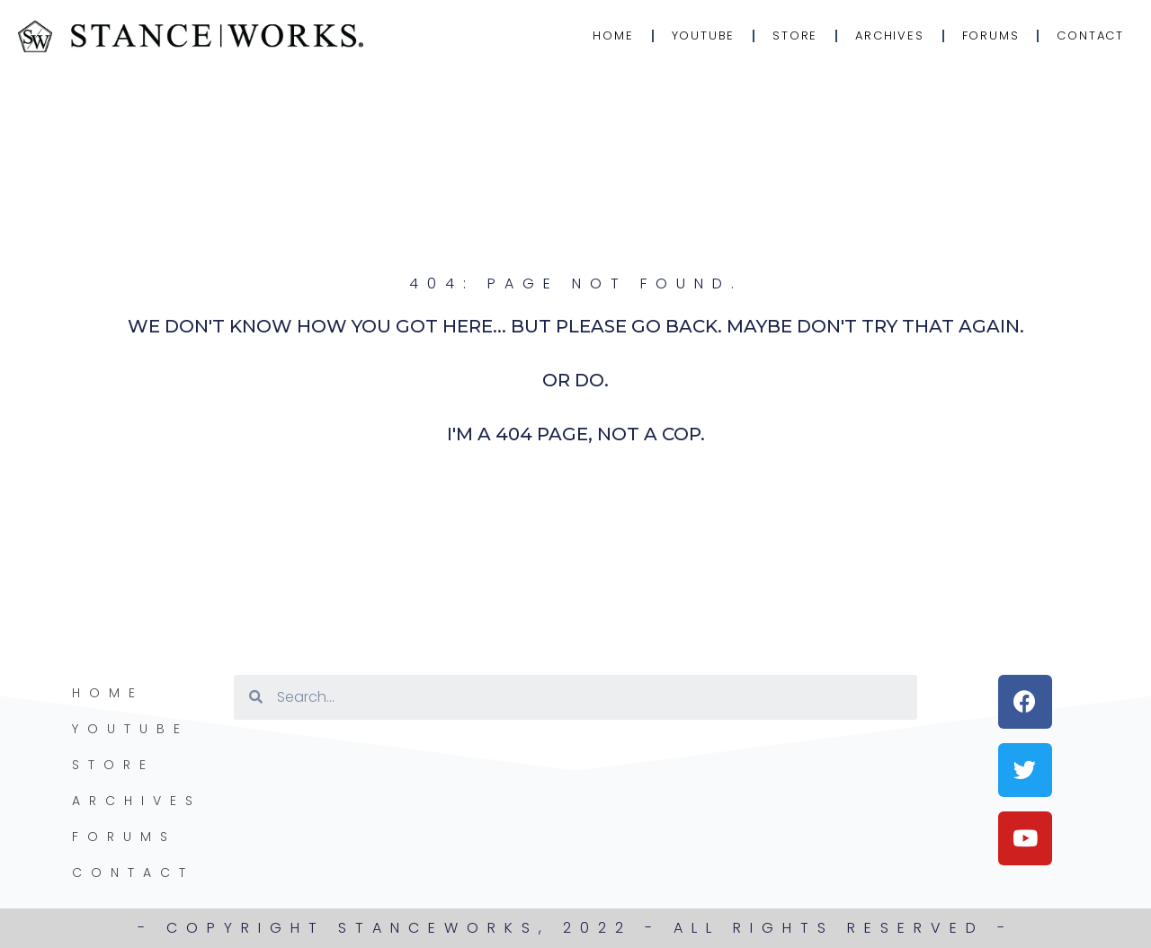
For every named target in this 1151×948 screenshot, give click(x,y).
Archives (889, 35)
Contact (1090, 35)
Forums (991, 35)
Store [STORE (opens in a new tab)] (794, 35)
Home (613, 35)
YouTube (704, 35)
